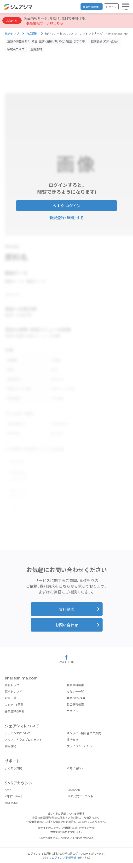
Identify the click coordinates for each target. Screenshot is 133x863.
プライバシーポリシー (81, 739)
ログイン (111, 7)
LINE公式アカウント (80, 789)
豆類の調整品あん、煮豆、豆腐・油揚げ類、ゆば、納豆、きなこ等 (46, 41)
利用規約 (10, 739)
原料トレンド (13, 684)
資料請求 (66, 602)
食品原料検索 (75, 678)
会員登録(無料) (91, 7)
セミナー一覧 (75, 684)
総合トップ (12, 33)
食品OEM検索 (76, 691)
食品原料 (32, 33)
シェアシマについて (18, 726)
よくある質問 (13, 761)
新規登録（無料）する (66, 216)
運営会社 (72, 732)
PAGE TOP (66, 651)
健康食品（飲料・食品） (104, 41)
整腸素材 (36, 49)
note (8, 782)
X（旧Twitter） (14, 789)
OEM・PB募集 (14, 697)
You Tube (11, 795)
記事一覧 (10, 691)
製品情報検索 (75, 697)
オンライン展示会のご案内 (84, 726)
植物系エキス (15, 49)
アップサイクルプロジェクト (23, 732)
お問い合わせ (66, 618)
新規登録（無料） (75, 857)
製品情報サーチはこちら (44, 23)
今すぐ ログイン (67, 204)
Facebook (73, 782)
